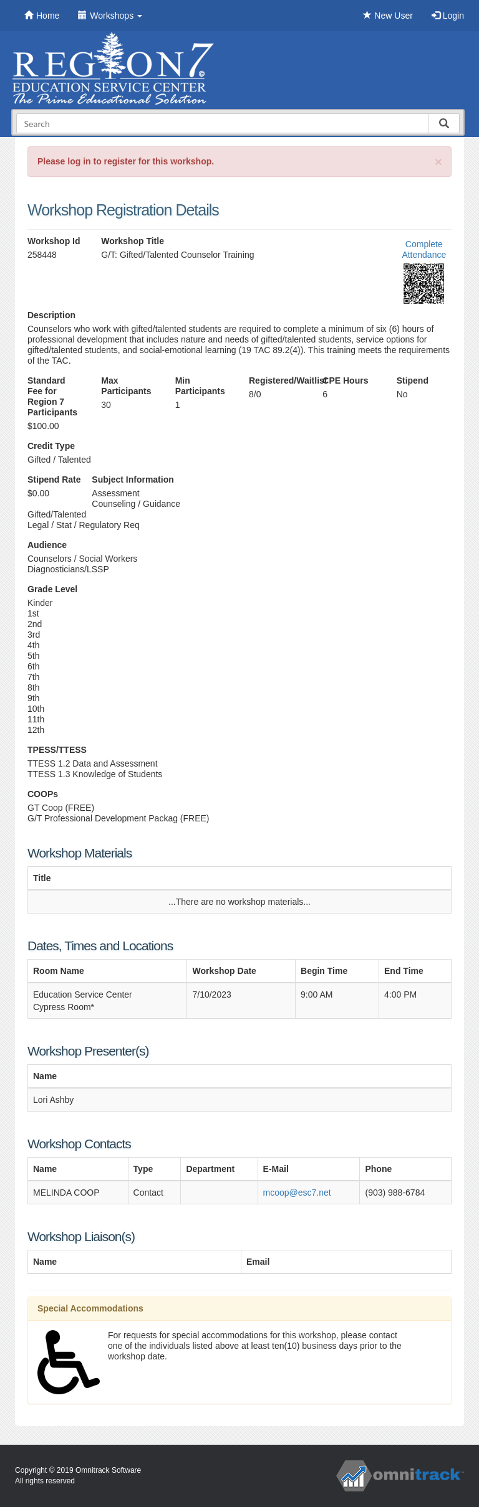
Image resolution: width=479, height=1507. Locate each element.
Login (448, 16)
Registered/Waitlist (276, 380)
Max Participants (126, 386)
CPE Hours (345, 380)
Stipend (412, 380)
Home (41, 16)
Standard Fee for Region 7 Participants (52, 396)
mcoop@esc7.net (297, 1193)
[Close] (438, 161)
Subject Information (132, 479)
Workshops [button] (110, 16)
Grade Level (52, 589)
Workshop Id (53, 241)
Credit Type (51, 446)
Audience (47, 545)
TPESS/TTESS (57, 750)
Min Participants (200, 386)
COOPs (42, 794)
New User (387, 16)
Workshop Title (132, 241)
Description (51, 315)
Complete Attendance (424, 249)
